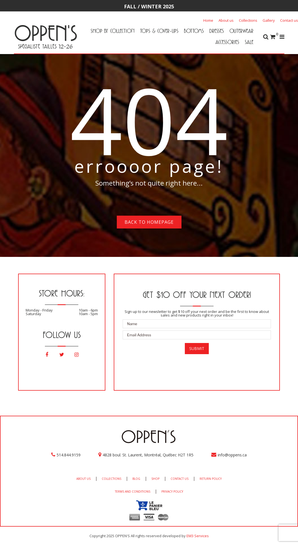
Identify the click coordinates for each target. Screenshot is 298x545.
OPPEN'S (45, 33)
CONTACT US (179, 479)
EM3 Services (197, 535)
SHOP (155, 479)
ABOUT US (83, 479)
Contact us (289, 20)
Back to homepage (149, 222)
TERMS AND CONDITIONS (132, 491)
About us (226, 20)
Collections (248, 20)
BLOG (136, 479)
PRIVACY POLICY (172, 491)
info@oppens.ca (232, 455)
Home (208, 20)
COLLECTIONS (111, 479)
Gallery (269, 20)
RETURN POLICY (211, 479)
